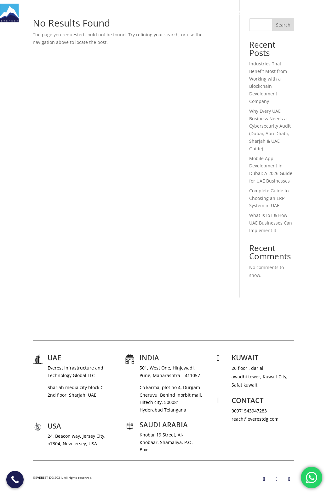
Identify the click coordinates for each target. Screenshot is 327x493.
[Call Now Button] (15, 479)
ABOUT (178, 12)
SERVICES (202, 12)
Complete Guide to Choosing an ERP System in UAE (269, 198)
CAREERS (271, 12)
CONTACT (317, 12)
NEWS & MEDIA (240, 12)
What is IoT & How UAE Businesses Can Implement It (270, 222)
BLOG (294, 12)
